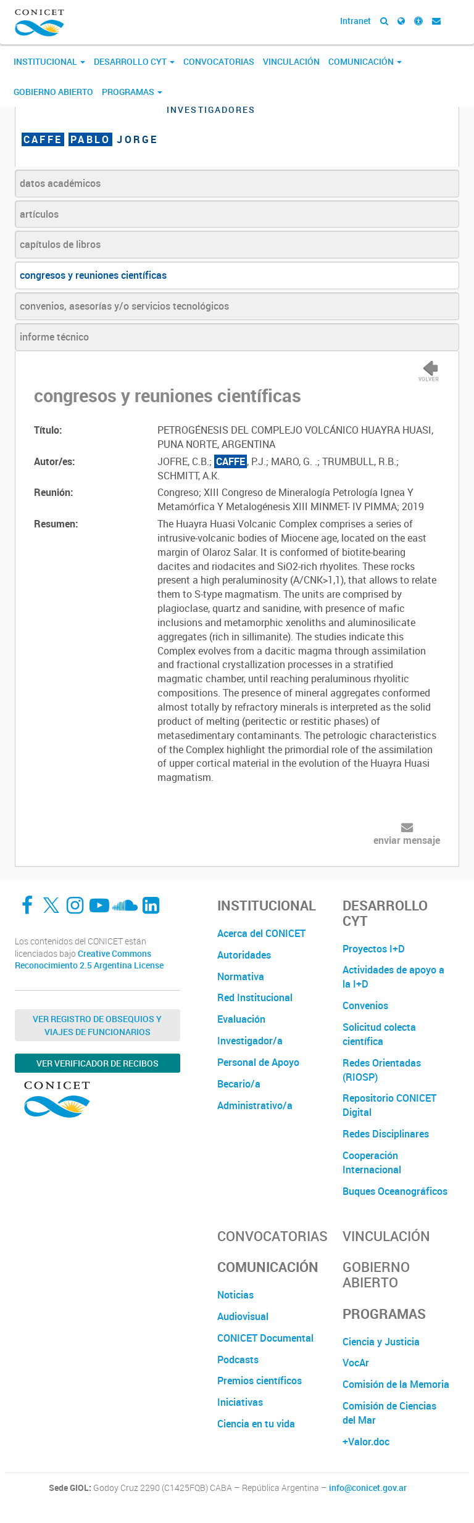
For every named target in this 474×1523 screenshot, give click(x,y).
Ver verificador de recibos (97, 1063)
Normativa (240, 976)
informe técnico (54, 337)
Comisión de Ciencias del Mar (389, 1413)
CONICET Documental (265, 1338)
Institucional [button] (49, 61)
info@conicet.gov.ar (368, 1487)
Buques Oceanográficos (395, 1191)
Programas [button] (132, 91)
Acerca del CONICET (261, 933)
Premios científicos (259, 1380)
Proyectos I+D (374, 948)
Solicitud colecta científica (379, 1034)
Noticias (235, 1295)
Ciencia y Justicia (381, 1341)
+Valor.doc (366, 1441)
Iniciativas (240, 1402)
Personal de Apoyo (258, 1062)
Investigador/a (250, 1040)
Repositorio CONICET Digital (389, 1105)
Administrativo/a (255, 1105)
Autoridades (244, 955)
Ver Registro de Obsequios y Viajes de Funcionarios (97, 1025)
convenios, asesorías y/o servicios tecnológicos (124, 306)
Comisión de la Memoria (396, 1384)
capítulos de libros (60, 244)
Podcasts (238, 1359)
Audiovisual (242, 1316)
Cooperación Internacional (372, 1162)
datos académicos (60, 183)
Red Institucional (255, 997)
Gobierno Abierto (53, 91)
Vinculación (291, 61)
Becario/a (238, 1084)
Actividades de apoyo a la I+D (393, 977)
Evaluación (241, 1019)
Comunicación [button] (365, 61)
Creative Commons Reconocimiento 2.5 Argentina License (89, 959)
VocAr (356, 1362)
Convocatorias (218, 61)
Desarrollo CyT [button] (134, 61)
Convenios (365, 1005)
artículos (39, 214)
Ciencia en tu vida (256, 1423)
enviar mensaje (406, 840)
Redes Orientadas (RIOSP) (382, 1070)
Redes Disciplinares (386, 1134)
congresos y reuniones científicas (93, 275)
